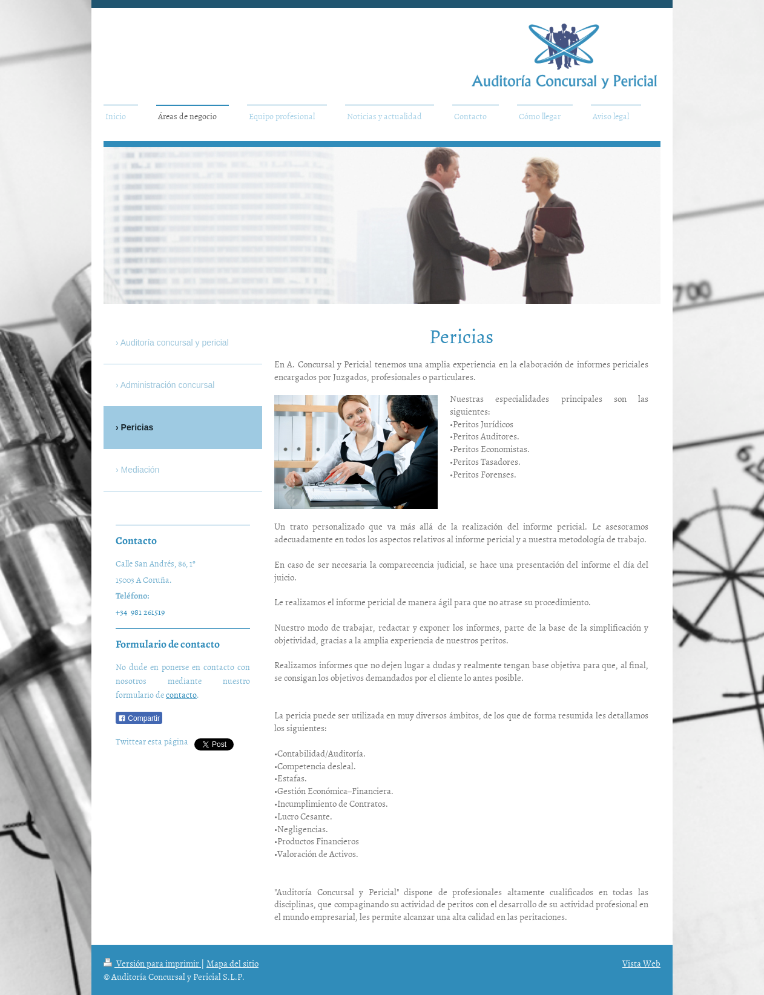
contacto (181, 694)
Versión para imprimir (152, 963)
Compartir (139, 718)
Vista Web (641, 963)
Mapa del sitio (232, 963)
